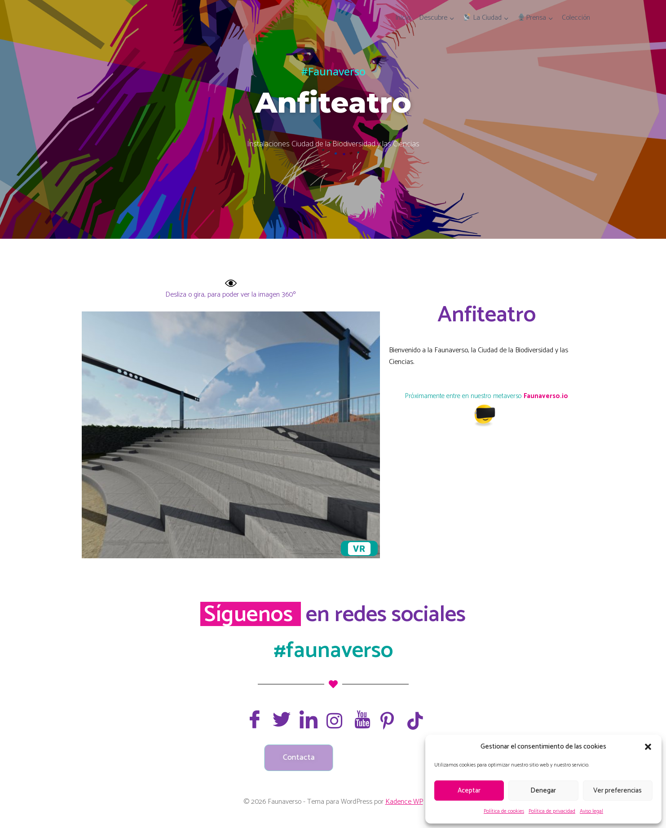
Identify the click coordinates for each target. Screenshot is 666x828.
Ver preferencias (617, 790)
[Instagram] (333, 721)
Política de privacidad (552, 811)
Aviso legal (591, 811)
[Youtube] (360, 719)
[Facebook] (252, 719)
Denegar (543, 790)
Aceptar (469, 790)
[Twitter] (279, 719)
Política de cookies (504, 811)
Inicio (402, 18)
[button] (648, 746)
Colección (576, 18)
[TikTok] (414, 721)
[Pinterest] (387, 721)
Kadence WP (404, 802)
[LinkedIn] (306, 719)
